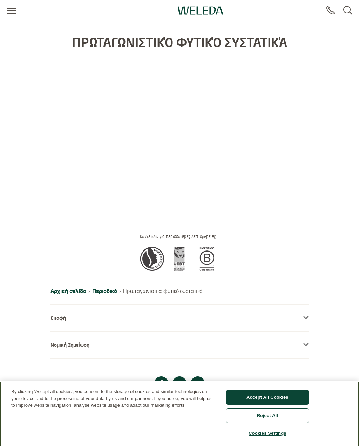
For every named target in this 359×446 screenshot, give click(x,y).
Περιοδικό (104, 291)
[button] (152, 269)
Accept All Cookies (267, 400)
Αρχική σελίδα (68, 291)
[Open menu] (11, 10)
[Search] (347, 10)
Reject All (267, 417)
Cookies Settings (267, 435)
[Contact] (330, 10)
